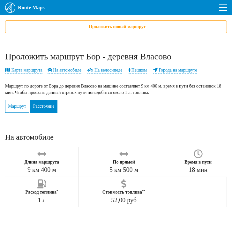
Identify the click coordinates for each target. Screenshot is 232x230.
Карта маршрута (23, 70)
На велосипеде (104, 70)
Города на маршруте (175, 70)
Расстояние (51, 106)
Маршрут (19, 106)
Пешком (138, 70)
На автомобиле (64, 70)
